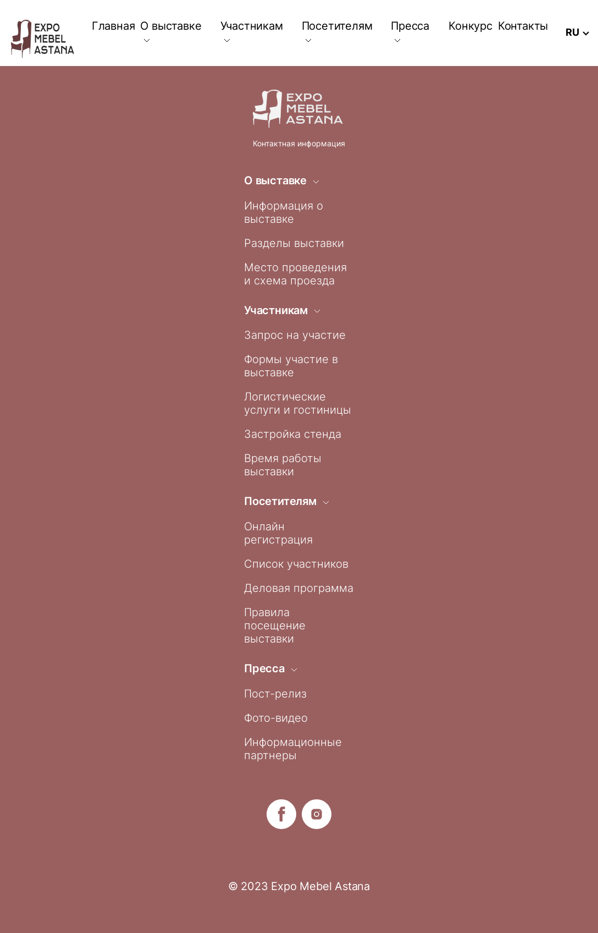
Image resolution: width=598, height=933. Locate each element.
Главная (113, 25)
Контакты (523, 25)
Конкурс (470, 25)
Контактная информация (299, 143)
